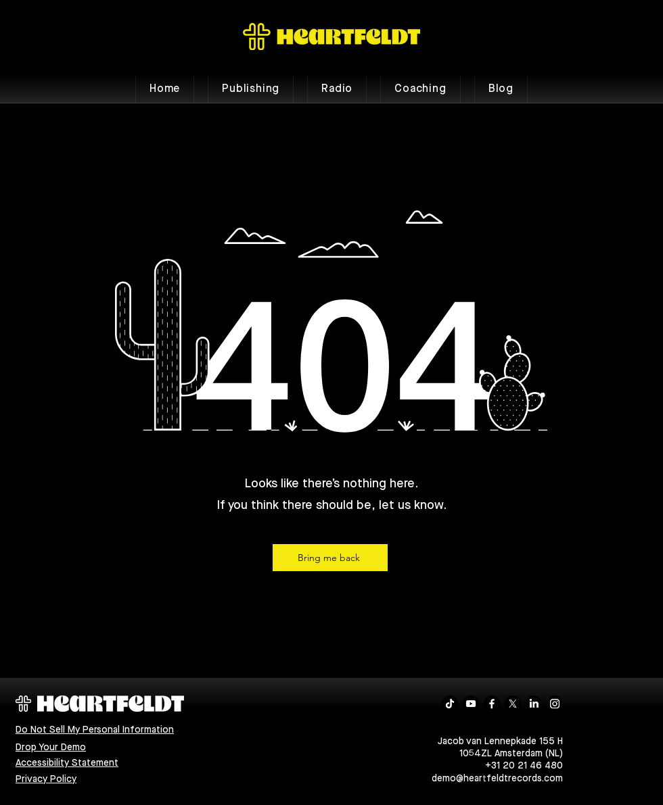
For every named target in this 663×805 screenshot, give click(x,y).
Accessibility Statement (67, 763)
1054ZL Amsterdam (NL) (511, 753)
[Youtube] (471, 704)
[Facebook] (492, 704)
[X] (513, 704)
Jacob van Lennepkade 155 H (500, 741)
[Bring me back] (330, 557)
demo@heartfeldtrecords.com (497, 778)
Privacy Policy (46, 779)
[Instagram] (555, 704)
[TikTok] (450, 704)
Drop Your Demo (51, 747)
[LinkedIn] (534, 704)
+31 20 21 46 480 (524, 765)
